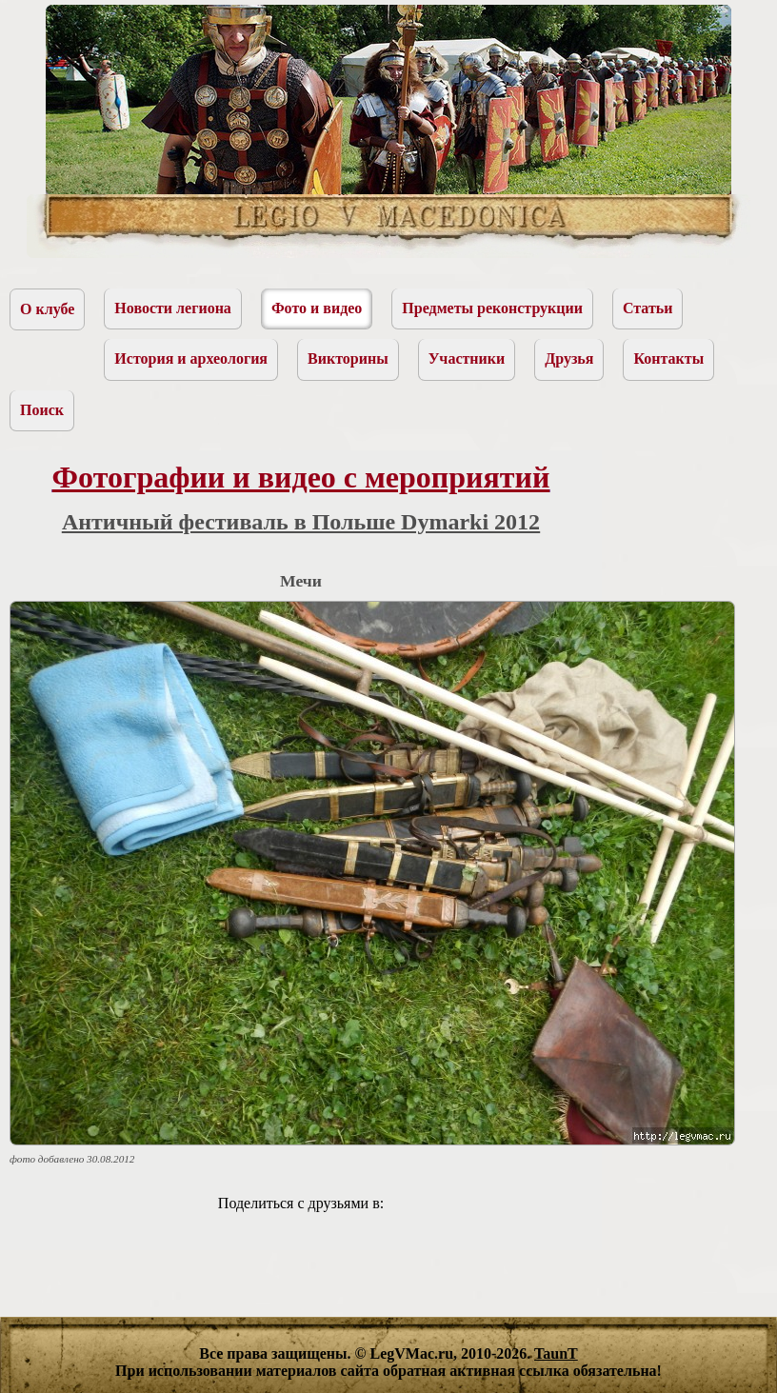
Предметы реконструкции (492, 308)
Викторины (348, 358)
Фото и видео (316, 308)
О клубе (47, 309)
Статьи (648, 308)
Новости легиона (172, 308)
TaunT (556, 1353)
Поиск (42, 410)
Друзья (569, 358)
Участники (467, 358)
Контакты (668, 358)
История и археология (191, 358)
